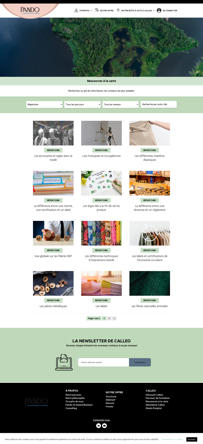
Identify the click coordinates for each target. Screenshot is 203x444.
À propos (84, 11)
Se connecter (170, 11)
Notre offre (106, 11)
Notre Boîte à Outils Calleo (136, 11)
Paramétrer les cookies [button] (172, 439)
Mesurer (119, 403)
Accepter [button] (192, 439)
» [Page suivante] (114, 318)
